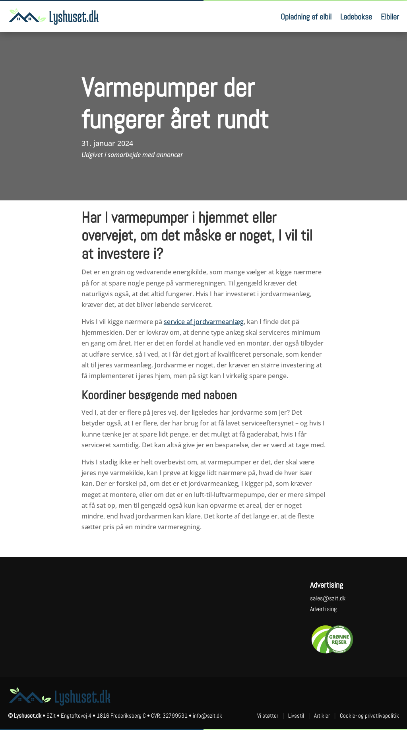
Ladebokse (356, 17)
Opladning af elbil (306, 17)
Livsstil (296, 715)
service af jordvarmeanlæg (204, 321)
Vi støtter (267, 715)
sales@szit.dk (327, 598)
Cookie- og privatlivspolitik (369, 715)
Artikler (322, 715)
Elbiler (390, 17)
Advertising (323, 609)
